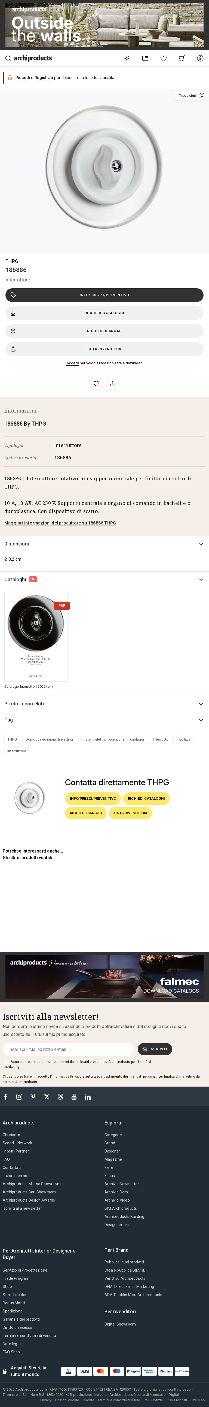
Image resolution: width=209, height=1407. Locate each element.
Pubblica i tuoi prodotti (124, 1262)
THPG (11, 261)
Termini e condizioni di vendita (29, 1335)
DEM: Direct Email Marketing (129, 1286)
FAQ (6, 1159)
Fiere (108, 1167)
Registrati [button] (44, 77)
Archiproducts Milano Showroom (32, 1184)
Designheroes (116, 1225)
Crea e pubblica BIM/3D (125, 1270)
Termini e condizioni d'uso (119, 1400)
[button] (190, 95)
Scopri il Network (17, 1143)
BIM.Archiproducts (120, 1208)
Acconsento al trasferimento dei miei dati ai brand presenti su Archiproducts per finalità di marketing (77, 1064)
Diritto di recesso (17, 1327)
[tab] (21, 1123)
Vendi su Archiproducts (124, 1278)
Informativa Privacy (67, 1076)
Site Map (197, 1400)
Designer (112, 1151)
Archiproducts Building (124, 1216)
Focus (109, 1175)
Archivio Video (117, 1200)
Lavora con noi (15, 1175)
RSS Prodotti (177, 1400)
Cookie (88, 1400)
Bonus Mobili (14, 1303)
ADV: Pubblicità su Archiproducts (133, 1295)
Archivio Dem (116, 1192)
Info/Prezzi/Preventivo (69, 295)
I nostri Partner (16, 1151)
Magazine (113, 1159)
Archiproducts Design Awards (29, 1200)
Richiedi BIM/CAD (66, 331)
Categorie (113, 1135)
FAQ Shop (11, 1352)
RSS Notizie (153, 1400)
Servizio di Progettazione (25, 1270)
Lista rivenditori (66, 349)
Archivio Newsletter (121, 1184)
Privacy (45, 1400)
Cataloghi (20, 579)
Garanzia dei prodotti (21, 1319)
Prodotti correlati (24, 703)
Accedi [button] (23, 77)
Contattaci (12, 1167)
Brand (109, 1143)
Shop (7, 1286)
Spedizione (13, 1311)
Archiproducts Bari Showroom (29, 1192)
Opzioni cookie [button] (67, 1400)
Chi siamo (11, 1135)
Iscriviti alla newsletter (22, 1208)
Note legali (12, 1344)
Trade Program (16, 1278)
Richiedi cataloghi (67, 313)
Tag (8, 720)
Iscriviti (155, 1049)
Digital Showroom (120, 1324)
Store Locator (15, 1295)
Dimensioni (16, 544)
